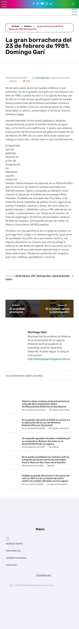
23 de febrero (22, 276)
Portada (15, 26)
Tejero (8, 279)
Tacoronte (64, 428)
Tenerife (51, 465)
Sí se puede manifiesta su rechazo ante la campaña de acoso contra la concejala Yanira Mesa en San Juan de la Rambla (45, 460)
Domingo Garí (42, 78)
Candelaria (54, 410)
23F (33, 276)
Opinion (13, 81)
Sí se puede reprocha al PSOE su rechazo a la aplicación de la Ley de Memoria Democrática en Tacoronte (46, 422)
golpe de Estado (60, 276)
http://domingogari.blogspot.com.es (49, 358)
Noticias (28, 26)
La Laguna (52, 484)
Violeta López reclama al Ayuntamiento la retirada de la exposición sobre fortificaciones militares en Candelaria (45, 404)
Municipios (65, 410)
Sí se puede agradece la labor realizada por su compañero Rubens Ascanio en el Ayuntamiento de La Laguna (46, 441)
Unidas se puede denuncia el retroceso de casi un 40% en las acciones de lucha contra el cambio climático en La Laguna (45, 478)
